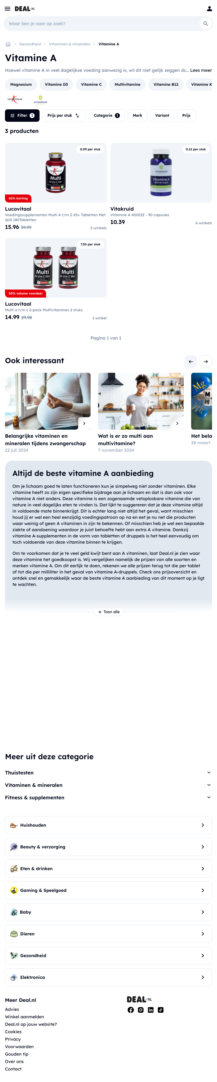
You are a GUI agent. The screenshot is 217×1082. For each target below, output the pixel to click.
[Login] (209, 8)
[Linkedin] (150, 1010)
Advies (12, 1009)
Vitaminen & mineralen (69, 44)
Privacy (13, 1039)
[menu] (7, 8)
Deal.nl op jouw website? (31, 1024)
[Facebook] (130, 1010)
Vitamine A (108, 44)
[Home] (8, 44)
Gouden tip (16, 1054)
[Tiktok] (160, 1010)
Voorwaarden (19, 1046)
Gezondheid (30, 44)
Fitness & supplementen (34, 797)
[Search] (206, 23)
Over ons (14, 1061)
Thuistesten (19, 772)
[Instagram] (140, 1010)
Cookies (13, 1031)
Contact (13, 1069)
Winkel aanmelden (24, 1017)
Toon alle (108, 611)
